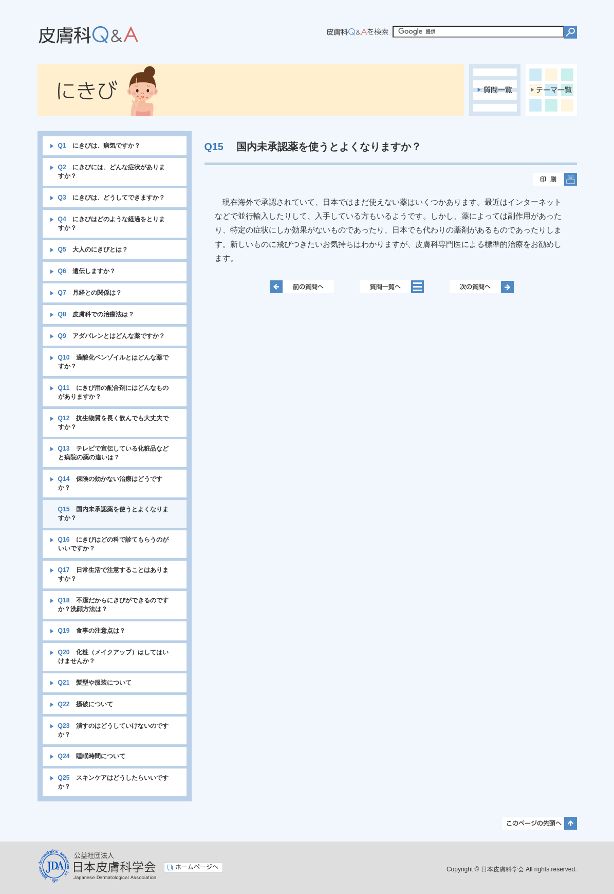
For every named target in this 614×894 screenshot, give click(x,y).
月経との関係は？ (90, 292)
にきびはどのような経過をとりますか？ (111, 223)
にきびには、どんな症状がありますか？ (111, 172)
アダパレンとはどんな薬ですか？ (111, 335)
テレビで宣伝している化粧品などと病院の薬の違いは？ (113, 453)
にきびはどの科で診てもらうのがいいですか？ (113, 544)
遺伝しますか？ (87, 271)
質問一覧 (494, 90)
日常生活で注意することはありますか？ (113, 574)
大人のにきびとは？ (93, 249)
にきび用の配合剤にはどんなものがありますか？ (113, 392)
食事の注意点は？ (91, 630)
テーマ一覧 (551, 90)
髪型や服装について (95, 682)
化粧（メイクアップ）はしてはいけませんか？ (113, 657)
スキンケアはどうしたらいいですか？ (113, 782)
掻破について (85, 704)
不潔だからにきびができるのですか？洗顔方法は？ (113, 605)
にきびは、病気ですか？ (99, 145)
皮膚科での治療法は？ (96, 314)
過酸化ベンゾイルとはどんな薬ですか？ (113, 362)
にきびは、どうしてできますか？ (111, 197)
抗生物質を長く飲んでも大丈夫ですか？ (113, 423)
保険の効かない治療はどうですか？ (110, 483)
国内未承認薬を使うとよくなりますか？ (113, 514)
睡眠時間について (91, 756)
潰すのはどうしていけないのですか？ (113, 730)
